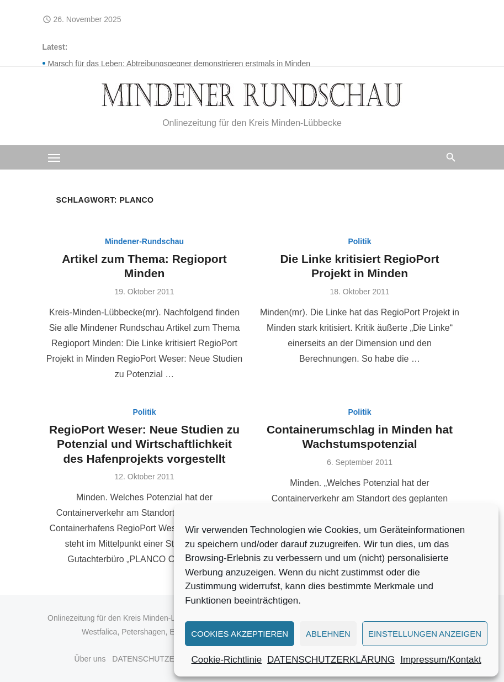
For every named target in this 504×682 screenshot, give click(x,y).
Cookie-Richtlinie (227, 659)
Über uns (90, 658)
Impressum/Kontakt (440, 659)
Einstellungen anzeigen (424, 633)
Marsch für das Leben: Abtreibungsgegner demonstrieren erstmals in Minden (179, 63)
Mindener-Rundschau (144, 241)
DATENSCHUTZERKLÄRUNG (331, 659)
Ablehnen (328, 633)
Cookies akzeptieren (239, 633)
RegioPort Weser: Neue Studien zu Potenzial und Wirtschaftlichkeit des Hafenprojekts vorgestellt (144, 444)
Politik (359, 241)
